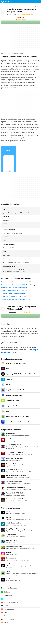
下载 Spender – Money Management (12, 296)
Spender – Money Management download (13, 290)
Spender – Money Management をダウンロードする (16, 285)
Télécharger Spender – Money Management (14, 299)
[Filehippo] (6, 1)
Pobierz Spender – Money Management (13, 287)
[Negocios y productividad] (15, 6)
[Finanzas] (24, 6)
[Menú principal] (39, 1)
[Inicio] (2, 6)
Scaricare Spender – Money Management (13, 293)
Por (11, 14)
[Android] (6, 6)
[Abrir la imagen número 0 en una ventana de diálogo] (8, 159)
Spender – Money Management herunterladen (14, 282)
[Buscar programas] (36, 1)
